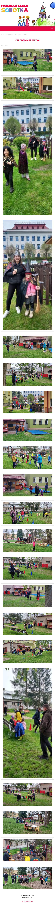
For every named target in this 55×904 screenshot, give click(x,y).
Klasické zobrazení (27, 901)
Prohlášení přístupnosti (27, 895)
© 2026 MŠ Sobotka (27, 898)
